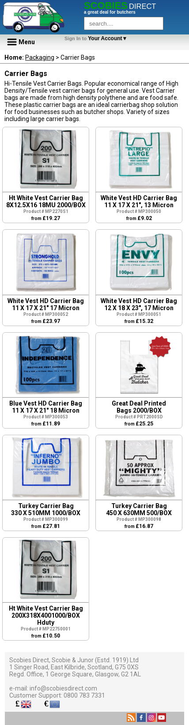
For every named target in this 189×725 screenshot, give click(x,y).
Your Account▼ (97, 38)
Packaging (39, 57)
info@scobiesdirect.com (63, 688)
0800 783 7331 (84, 695)
